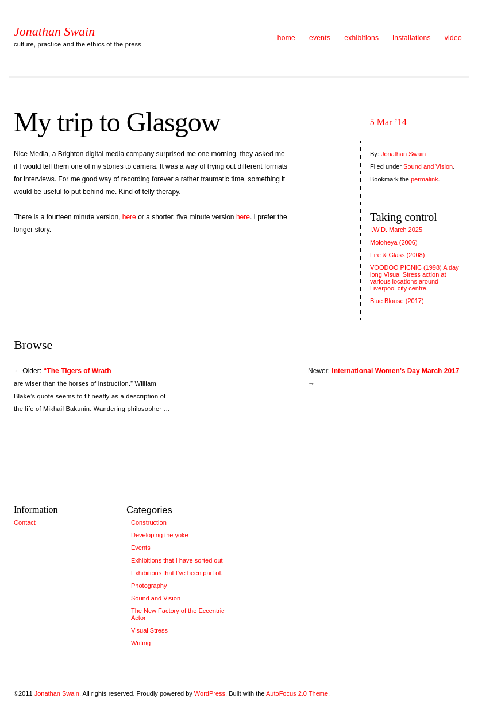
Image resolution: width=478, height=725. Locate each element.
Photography (149, 585)
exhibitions (361, 38)
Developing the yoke (159, 535)
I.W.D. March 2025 (396, 229)
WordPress (209, 693)
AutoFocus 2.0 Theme (297, 693)
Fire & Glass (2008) (397, 254)
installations (411, 38)
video (453, 38)
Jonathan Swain (54, 31)
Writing (141, 642)
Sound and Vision (428, 166)
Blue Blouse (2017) (397, 300)
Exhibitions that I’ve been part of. (177, 572)
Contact (25, 522)
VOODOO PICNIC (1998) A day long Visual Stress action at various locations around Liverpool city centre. (414, 278)
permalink (424, 179)
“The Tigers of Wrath (77, 371)
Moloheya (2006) (394, 242)
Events (141, 547)
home (286, 38)
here (129, 217)
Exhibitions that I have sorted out (177, 560)
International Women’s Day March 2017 (395, 371)
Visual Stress (149, 630)
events (319, 38)
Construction (149, 522)
